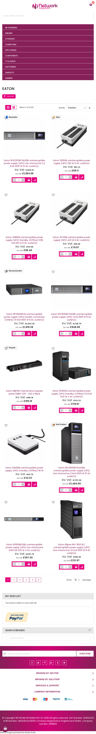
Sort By (62, 107)
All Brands (89, 630)
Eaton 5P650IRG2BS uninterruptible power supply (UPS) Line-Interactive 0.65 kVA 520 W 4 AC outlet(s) (24, 547)
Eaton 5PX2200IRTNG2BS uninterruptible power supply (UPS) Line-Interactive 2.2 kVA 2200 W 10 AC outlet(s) (24, 163)
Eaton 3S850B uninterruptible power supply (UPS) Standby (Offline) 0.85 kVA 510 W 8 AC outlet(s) (24, 240)
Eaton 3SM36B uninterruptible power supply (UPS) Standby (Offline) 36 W (24, 469)
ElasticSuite (30, 732)
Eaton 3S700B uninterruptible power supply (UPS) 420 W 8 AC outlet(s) (71, 239)
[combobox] (48, 16)
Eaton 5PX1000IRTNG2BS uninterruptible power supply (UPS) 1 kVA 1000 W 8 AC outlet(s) (71, 317)
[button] (6, 118)
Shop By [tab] (10, 96)
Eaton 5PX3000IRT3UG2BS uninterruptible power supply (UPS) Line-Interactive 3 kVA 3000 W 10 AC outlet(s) (71, 472)
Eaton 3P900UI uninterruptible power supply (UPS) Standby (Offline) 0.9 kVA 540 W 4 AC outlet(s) (71, 393)
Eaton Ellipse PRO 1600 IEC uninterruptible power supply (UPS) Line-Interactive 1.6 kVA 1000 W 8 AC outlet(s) (71, 549)
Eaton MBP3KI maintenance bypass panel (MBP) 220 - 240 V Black (24, 392)
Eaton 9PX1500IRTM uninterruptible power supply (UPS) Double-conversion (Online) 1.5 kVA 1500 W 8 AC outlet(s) (24, 317)
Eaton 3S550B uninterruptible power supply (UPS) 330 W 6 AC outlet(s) (71, 162)
